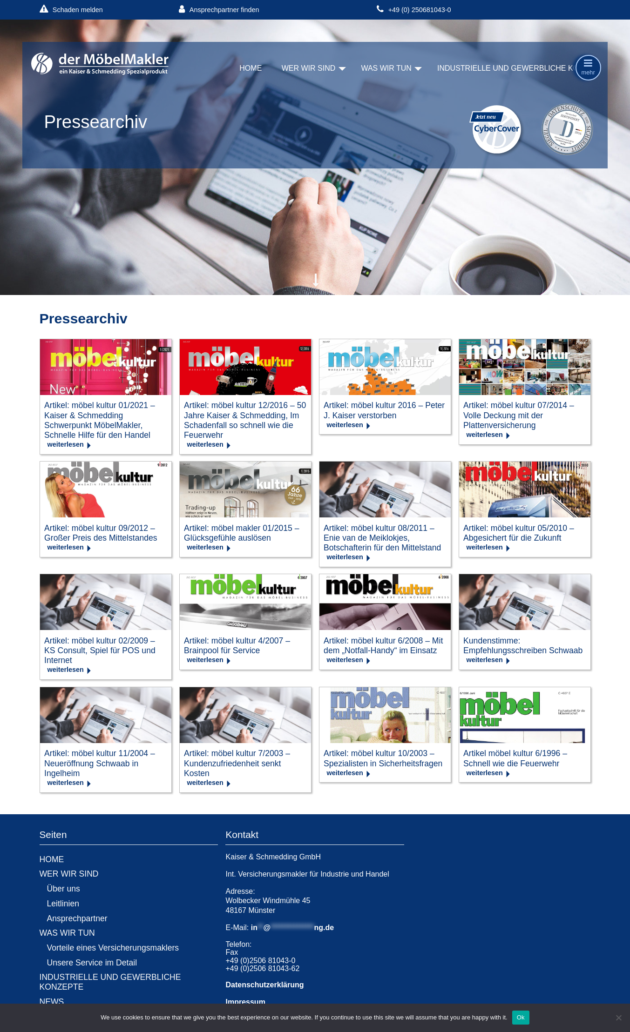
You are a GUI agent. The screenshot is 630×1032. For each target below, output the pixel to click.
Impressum (245, 1002)
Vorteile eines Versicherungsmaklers (113, 947)
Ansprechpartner (77, 918)
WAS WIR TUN (386, 68)
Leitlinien (63, 903)
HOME (250, 68)
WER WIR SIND (309, 68)
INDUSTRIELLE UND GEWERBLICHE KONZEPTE (522, 68)
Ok (521, 1017)
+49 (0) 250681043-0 (414, 9)
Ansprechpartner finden (219, 9)
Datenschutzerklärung (264, 985)
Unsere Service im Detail (92, 962)
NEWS (52, 1001)
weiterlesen (65, 444)
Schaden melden (71, 9)
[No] (618, 1017)
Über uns (63, 888)
